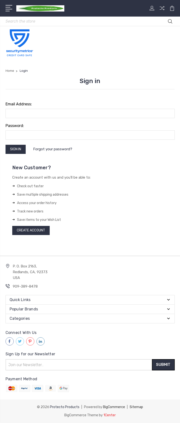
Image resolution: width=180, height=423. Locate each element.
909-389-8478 (25, 286)
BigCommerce (114, 407)
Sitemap (136, 407)
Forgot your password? (52, 149)
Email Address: (19, 104)
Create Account (31, 230)
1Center (109, 415)
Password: (15, 125)
